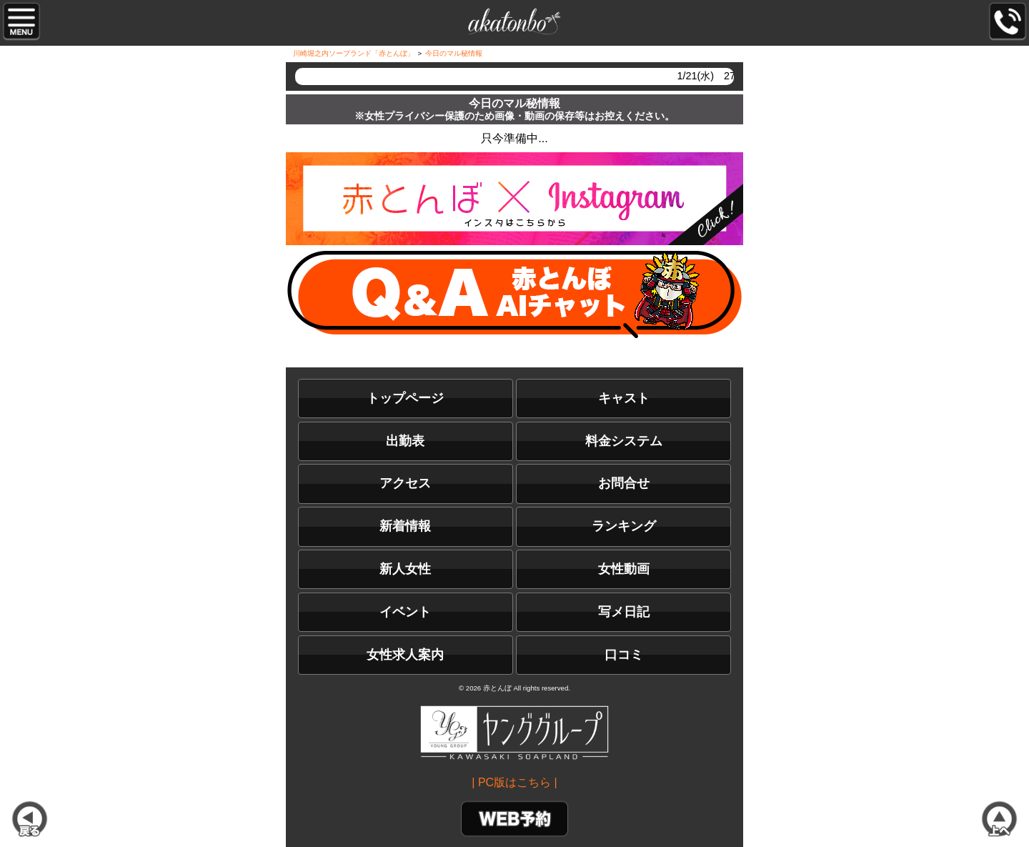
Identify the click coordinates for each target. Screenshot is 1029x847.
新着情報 (405, 526)
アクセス (405, 483)
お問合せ (624, 483)
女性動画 (624, 569)
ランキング (624, 526)
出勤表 (405, 441)
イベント (405, 612)
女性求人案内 (405, 655)
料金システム (623, 441)
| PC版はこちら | (514, 782)
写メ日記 (624, 612)
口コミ (624, 655)
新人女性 (405, 569)
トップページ (405, 398)
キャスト (624, 398)
